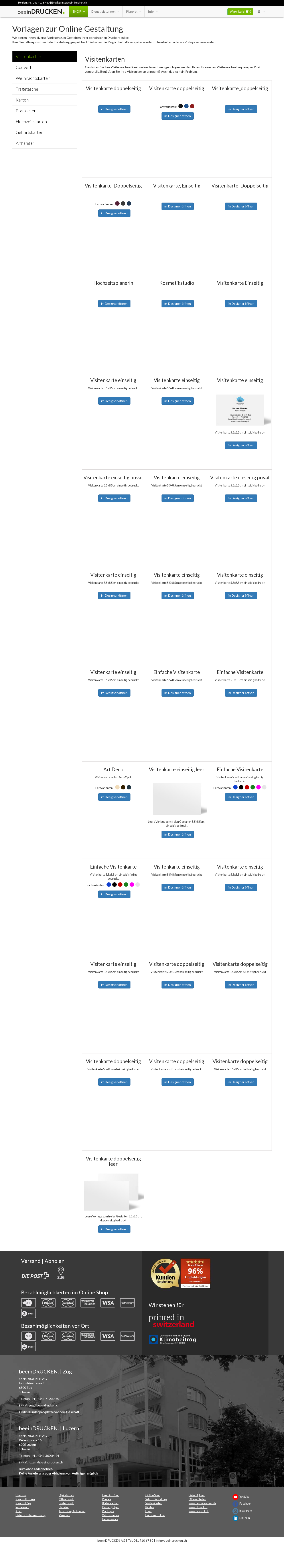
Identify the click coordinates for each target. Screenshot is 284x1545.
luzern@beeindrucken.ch (46, 1462)
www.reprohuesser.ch (202, 1503)
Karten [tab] (22, 99)
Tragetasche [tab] (27, 89)
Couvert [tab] (24, 67)
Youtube (244, 1496)
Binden (149, 1507)
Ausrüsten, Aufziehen (72, 1511)
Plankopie (108, 1511)
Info (152, 11)
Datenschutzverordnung (31, 1515)
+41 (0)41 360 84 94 (45, 1455)
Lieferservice (110, 1519)
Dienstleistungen (105, 11)
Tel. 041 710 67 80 (38, 2)
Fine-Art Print (110, 1495)
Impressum (22, 1507)
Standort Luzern (25, 1499)
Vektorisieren (110, 1515)
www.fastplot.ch (199, 1511)
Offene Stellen (197, 1499)
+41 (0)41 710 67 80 (45, 1398)
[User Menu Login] (261, 11)
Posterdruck (66, 1503)
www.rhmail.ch (198, 1507)
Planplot (133, 11)
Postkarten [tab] (26, 110)
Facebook (245, 1503)
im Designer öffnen (114, 109)
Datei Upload (197, 1495)
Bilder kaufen (110, 1503)
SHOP (79, 11)
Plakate (106, 1499)
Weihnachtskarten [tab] (33, 78)
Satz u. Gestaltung (156, 1499)
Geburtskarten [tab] (29, 132)
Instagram (245, 1510)
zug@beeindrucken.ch (44, 1405)
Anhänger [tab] (25, 143)
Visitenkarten (153, 1503)
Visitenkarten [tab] (28, 56)
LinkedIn (244, 1518)
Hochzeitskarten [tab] (31, 121)
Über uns (21, 1495)
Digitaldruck (66, 1495)
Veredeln (64, 1515)
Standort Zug (23, 1503)
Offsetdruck (66, 1499)
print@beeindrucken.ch (73, 2)
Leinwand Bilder (155, 1515)
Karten (106, 1507)
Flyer (115, 1507)
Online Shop (152, 1495)
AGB (19, 1511)
